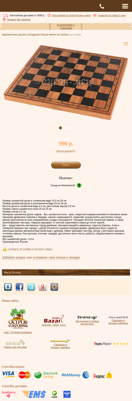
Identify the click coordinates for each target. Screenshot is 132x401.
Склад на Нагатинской (63, 185)
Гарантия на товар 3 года (111, 15)
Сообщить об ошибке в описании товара (30, 249)
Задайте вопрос (14, 257)
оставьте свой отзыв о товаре (56, 257)
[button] (60, 127)
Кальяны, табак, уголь (54, 323)
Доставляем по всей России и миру (71, 15)
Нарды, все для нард (15, 345)
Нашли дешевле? (66, 151)
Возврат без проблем (18, 19)
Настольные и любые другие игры (87, 321)
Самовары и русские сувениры (118, 320)
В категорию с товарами (66, 26)
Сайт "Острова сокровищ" (18, 331)
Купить (66, 165)
